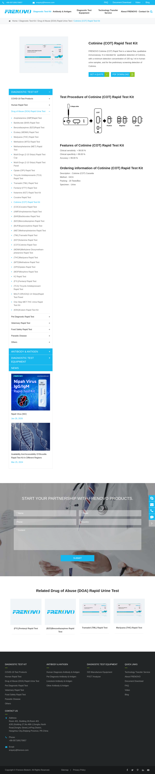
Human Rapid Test (30, 105)
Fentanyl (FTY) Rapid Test (25, 188)
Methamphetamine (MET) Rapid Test (28, 148)
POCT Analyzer (94, 677)
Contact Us (11, 711)
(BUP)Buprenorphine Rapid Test (28, 226)
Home (15, 21)
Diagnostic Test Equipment (31, 359)
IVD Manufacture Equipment (99, 672)
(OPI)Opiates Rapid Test (24, 267)
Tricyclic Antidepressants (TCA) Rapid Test (28, 177)
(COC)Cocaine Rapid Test (25, 207)
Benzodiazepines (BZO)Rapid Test (29, 128)
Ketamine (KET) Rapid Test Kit (27, 193)
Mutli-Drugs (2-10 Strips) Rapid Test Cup (30, 156)
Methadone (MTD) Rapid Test (27, 142)
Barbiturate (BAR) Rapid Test (27, 123)
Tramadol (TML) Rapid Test (26, 183)
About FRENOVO (132, 677)
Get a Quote (99, 74)
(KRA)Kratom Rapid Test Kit (26, 310)
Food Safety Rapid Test (30, 329)
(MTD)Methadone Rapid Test (26, 262)
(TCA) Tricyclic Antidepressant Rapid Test (27, 287)
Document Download (122, 3)
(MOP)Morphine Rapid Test (26, 272)
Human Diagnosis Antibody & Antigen (63, 672)
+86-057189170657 (12, 2)
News (15, 368)
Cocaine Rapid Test (22, 197)
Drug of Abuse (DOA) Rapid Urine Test (55, 21)
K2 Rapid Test (20, 276)
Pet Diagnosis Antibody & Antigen (61, 677)
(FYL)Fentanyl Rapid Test (25, 281)
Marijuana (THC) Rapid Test (26, 137)
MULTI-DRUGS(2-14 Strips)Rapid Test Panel (29, 295)
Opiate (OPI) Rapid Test (24, 170)
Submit (77, 558)
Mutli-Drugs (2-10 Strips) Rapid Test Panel (30, 164)
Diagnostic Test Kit (27, 21)
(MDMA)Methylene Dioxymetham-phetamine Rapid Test (29, 251)
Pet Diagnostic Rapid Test (30, 317)
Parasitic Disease (30, 336)
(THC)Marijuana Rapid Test (26, 258)
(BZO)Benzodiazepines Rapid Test (29, 221)
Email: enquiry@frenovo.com (17, 748)
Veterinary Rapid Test (30, 323)
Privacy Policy (79, 770)
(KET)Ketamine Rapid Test (25, 240)
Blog (147, 3)
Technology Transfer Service (137, 672)
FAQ (106, 3)
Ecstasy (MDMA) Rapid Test (26, 132)
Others (30, 342)
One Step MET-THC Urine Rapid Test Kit (28, 303)
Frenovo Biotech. (23, 770)
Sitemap (65, 770)
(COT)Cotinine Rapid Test (25, 245)
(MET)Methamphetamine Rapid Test (30, 231)
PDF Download (123, 74)
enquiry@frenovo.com (44, 2)
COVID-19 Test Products (30, 99)
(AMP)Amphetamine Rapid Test (28, 212)
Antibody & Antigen (31, 351)
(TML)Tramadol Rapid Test (25, 235)
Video (138, 3)
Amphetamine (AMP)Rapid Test (28, 118)
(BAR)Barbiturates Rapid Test (27, 216)
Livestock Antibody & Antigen (59, 681)
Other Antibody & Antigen (58, 686)
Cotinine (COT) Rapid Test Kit (87, 21)
